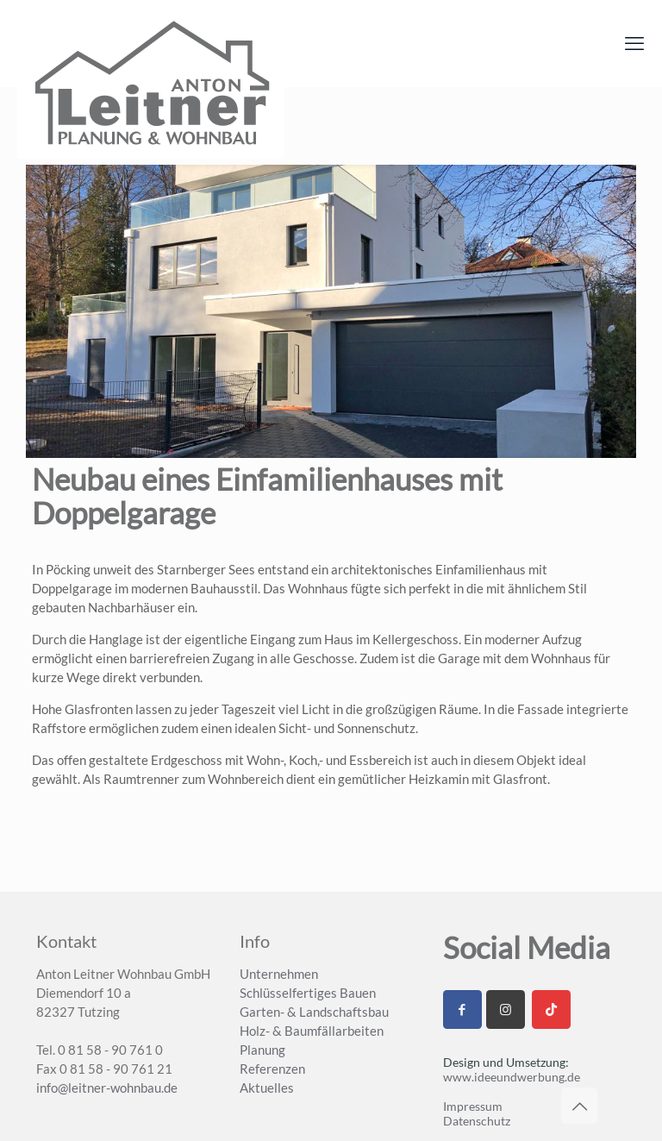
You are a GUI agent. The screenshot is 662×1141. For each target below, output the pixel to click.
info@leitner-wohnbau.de (107, 1087)
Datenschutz (476, 1120)
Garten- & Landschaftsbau (314, 1011)
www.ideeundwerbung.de (511, 1076)
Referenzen (272, 1068)
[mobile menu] (634, 43)
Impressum (473, 1106)
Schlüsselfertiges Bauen (308, 992)
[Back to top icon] (579, 1106)
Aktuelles (267, 1087)
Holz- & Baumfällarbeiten (312, 1030)
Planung (262, 1049)
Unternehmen (279, 973)
